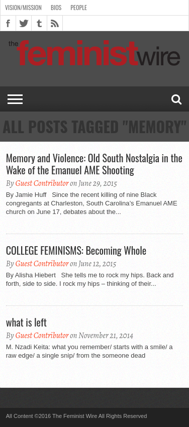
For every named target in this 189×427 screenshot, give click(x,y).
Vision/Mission (23, 7)
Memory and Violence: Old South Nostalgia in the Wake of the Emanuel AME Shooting (94, 164)
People (78, 7)
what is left (26, 322)
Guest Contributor (41, 183)
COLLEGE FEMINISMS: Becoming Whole (76, 250)
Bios (56, 7)
